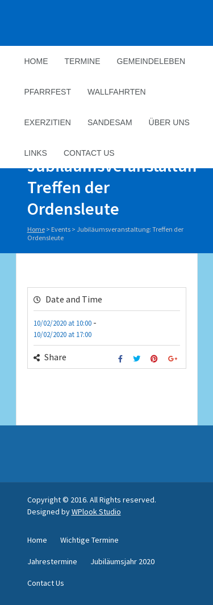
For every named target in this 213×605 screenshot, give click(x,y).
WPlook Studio (96, 511)
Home (36, 61)
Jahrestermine (52, 561)
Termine (83, 61)
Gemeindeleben (151, 61)
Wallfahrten (116, 91)
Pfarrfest (47, 91)
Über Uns (169, 122)
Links (35, 152)
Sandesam (109, 122)
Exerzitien (47, 122)
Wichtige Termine (89, 540)
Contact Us (89, 152)
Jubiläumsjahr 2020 (122, 561)
